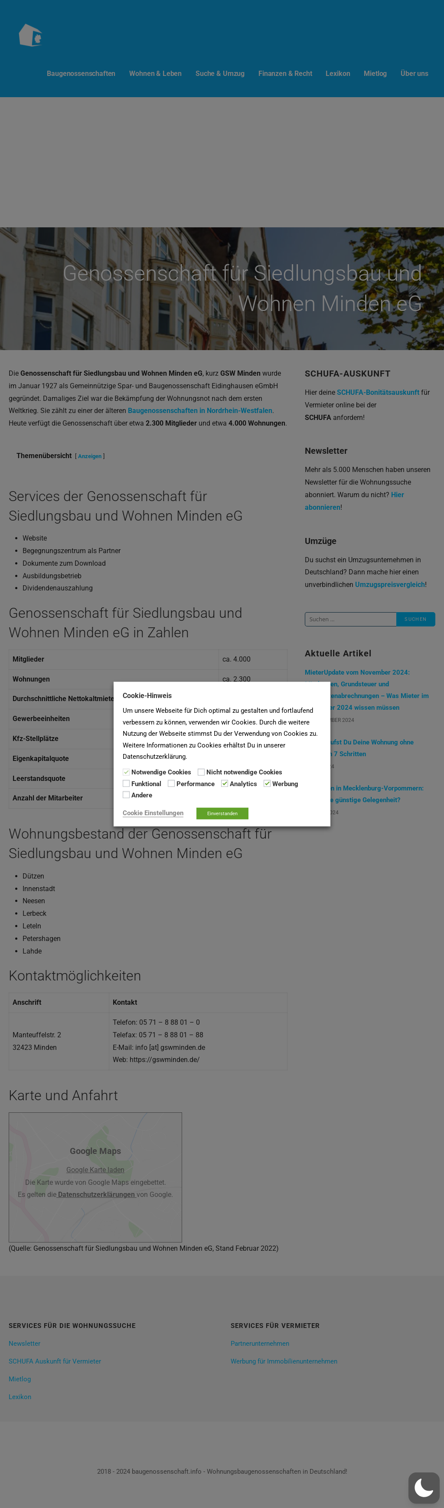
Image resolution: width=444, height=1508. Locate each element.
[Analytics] (224, 783)
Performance (195, 784)
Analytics (243, 784)
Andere (141, 795)
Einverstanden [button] (222, 813)
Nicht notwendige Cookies (244, 772)
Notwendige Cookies (161, 772)
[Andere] (126, 794)
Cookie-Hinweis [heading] (147, 696)
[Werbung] (267, 783)
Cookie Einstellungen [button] (153, 812)
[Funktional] (126, 783)
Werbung (285, 784)
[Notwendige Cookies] (126, 771)
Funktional (146, 784)
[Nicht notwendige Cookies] (201, 771)
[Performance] (171, 783)
